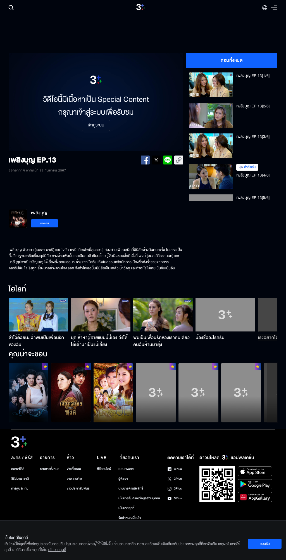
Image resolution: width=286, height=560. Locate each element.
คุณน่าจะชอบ (28, 354)
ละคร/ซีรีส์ (17, 469)
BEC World (126, 469)
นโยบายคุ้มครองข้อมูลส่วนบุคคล (139, 498)
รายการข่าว (74, 478)
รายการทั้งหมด (49, 469)
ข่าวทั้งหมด (74, 469)
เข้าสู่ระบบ (96, 125)
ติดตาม (44, 223)
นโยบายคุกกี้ (126, 508)
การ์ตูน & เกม (19, 488)
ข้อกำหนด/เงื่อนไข (129, 518)
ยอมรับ (265, 544)
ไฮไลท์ (17, 289)
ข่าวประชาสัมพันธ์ (78, 488)
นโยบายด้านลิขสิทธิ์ (130, 488)
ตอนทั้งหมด (232, 60)
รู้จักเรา (123, 478)
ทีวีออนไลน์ (104, 469)
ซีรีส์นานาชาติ (20, 478)
